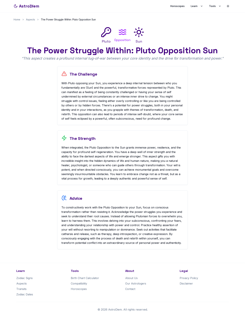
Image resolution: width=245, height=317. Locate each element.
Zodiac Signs (24, 278)
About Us (131, 278)
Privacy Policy (189, 278)
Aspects (30, 19)
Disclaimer (186, 283)
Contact (130, 289)
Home (17, 19)
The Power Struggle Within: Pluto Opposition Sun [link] (68, 19)
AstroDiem (26, 6)
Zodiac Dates (24, 294)
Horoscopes (177, 6)
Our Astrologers (135, 283)
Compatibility (79, 283)
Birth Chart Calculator (85, 278)
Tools (215, 6)
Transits (21, 289)
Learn (197, 6)
